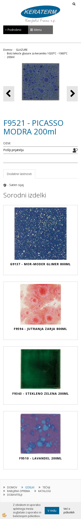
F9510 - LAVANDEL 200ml (40, 458)
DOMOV (12, 487)
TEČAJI (46, 487)
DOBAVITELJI (14, 495)
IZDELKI (29, 487)
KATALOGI (44, 491)
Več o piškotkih (69, 510)
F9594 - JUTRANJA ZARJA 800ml (40, 329)
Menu (36, 30)
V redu (52, 510)
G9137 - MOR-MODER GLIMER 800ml (40, 264)
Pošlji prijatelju (13, 150)
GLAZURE (21, 50)
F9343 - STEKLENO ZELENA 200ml (40, 393)
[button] (72, 93)
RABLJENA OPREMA (18, 491)
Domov (7, 50)
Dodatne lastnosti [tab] (19, 174)
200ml (10, 57)
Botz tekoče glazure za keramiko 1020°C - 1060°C (37, 53)
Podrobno (13, 30)
